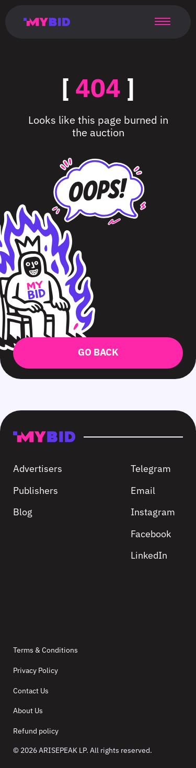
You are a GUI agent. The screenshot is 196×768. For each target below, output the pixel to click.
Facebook (151, 534)
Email (143, 491)
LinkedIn (149, 555)
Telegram (151, 469)
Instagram (153, 512)
